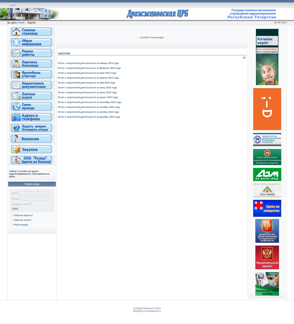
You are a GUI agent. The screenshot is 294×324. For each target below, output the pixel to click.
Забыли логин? (22, 220)
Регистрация (21, 224)
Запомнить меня (19, 204)
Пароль (15, 199)
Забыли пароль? (23, 215)
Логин (14, 193)
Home (21, 22)
